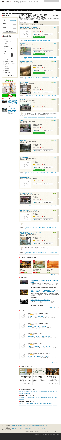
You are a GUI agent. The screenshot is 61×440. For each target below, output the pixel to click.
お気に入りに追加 (48, 34)
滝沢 (29, 391)
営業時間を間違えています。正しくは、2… (39, 346)
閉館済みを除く (41, 24)
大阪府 (33, 425)
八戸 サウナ (49, 227)
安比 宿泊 (25, 40)
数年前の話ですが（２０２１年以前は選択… (39, 336)
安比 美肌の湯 (38, 135)
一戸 (20, 393)
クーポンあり (33, 24)
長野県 (39, 425)
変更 (14, 23)
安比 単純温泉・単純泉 (27, 95)
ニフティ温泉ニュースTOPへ (53, 386)
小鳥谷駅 (34, 189)
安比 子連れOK (34, 117)
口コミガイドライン (46, 431)
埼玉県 (17, 425)
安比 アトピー (30, 77)
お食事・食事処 (41, 397)
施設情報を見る (37, 34)
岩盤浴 (6, 66)
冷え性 (53, 397)
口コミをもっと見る (54, 362)
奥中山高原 (50, 391)
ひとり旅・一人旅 (33, 397)
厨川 (25, 391)
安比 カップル (30, 57)
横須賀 (18, 428)
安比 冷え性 (38, 95)
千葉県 (20, 425)
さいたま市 (23, 428)
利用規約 (54, 434)
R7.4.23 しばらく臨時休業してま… (37, 316)
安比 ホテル (29, 40)
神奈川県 (13, 425)
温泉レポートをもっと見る (53, 307)
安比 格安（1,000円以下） (45, 77)
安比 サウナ (34, 40)
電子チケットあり (24, 24)
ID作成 (58, 2)
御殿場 (30, 428)
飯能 (27, 428)
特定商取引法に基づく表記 (47, 434)
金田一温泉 (28, 393)
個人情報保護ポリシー (38, 434)
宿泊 (29, 397)
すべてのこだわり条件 (10, 75)
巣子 (27, 391)
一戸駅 (49, 40)
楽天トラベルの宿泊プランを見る (38, 36)
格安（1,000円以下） (23, 397)
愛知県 (42, 425)
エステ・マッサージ (48, 405)
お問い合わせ (57, 431)
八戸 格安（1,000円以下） (42, 227)
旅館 (23, 399)
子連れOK (49, 397)
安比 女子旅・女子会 (44, 57)
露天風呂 (45, 403)
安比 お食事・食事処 (36, 77)
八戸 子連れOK (26, 227)
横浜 (13, 428)
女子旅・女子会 (39, 405)
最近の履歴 (55, 1)
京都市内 (37, 428)
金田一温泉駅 (45, 40)
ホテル (20, 399)
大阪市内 (33, 428)
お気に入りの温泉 (48, 1)
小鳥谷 (56, 391)
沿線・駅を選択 (9, 31)
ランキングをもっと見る (54, 274)
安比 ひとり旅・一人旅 (36, 57)
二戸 (22, 393)
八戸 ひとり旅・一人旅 (33, 227)
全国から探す (13, 20)
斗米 (25, 393)
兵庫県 (23, 425)
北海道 (36, 425)
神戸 (45, 428)
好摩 (34, 391)
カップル (56, 397)
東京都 (30, 425)
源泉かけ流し (29, 405)
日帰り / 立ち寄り (8, 41)
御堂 (46, 391)
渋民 (32, 391)
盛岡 (20, 391)
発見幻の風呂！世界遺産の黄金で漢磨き (40, 300)
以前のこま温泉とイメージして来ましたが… (39, 326)
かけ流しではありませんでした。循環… (38, 356)
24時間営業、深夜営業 (10, 63)
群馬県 (27, 425)
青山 (22, 391)
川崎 (15, 428)
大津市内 (41, 428)
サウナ (45, 397)
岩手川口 (37, 391)
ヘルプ (52, 431)
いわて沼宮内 (42, 391)
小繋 (53, 391)
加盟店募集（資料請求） (29, 431)
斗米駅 (38, 40)
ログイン (54, 2)
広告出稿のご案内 (38, 431)
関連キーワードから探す (7, 429)
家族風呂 (7, 70)
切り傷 (33, 405)
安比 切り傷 (26, 205)
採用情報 (57, 434)
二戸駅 (41, 40)
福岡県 (46, 425)
